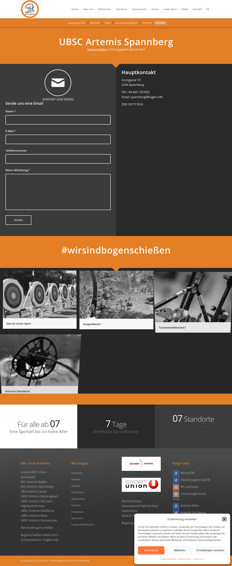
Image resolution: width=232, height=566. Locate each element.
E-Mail (10, 131)
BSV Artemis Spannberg (37, 487)
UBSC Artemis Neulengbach (40, 496)
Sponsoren (77, 518)
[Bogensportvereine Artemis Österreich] (30, 9)
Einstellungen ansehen (210, 550)
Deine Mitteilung (17, 170)
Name (10, 111)
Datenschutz (184, 559)
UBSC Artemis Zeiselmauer (39, 520)
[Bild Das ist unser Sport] (41, 301)
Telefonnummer (16, 150)
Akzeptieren (151, 550)
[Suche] (207, 9)
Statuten (76, 505)
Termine (75, 479)
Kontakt (75, 485)
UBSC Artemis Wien (34, 516)
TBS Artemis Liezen (34, 491)
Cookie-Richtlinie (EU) (82, 524)
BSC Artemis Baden (34, 482)
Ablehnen (179, 550)
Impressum (198, 559)
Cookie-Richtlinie (168, 559)
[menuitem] (75, 9)
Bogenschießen (96, 49)
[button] (224, 519)
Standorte (76, 472)
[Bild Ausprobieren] (117, 301)
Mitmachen (77, 492)
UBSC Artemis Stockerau (37, 511)
